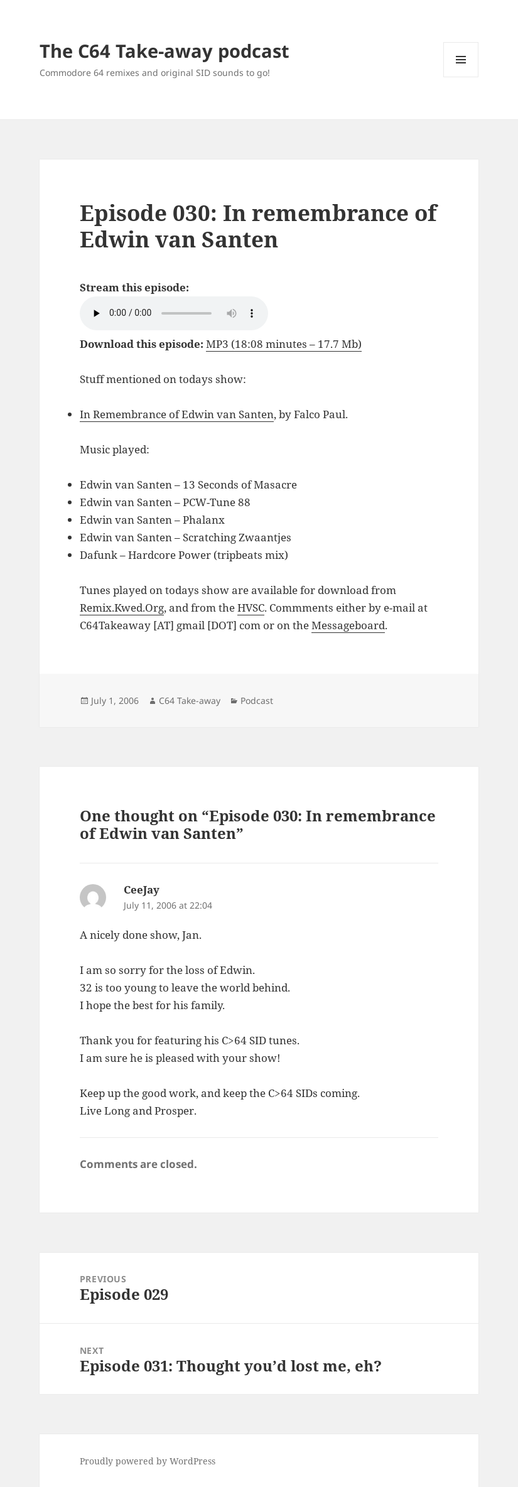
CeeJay (141, 889)
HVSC (250, 607)
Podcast (256, 700)
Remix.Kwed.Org (122, 607)
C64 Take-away (189, 700)
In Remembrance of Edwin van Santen (177, 414)
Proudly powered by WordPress (147, 1461)
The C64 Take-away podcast (164, 50)
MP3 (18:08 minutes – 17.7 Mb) (284, 344)
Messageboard (348, 625)
